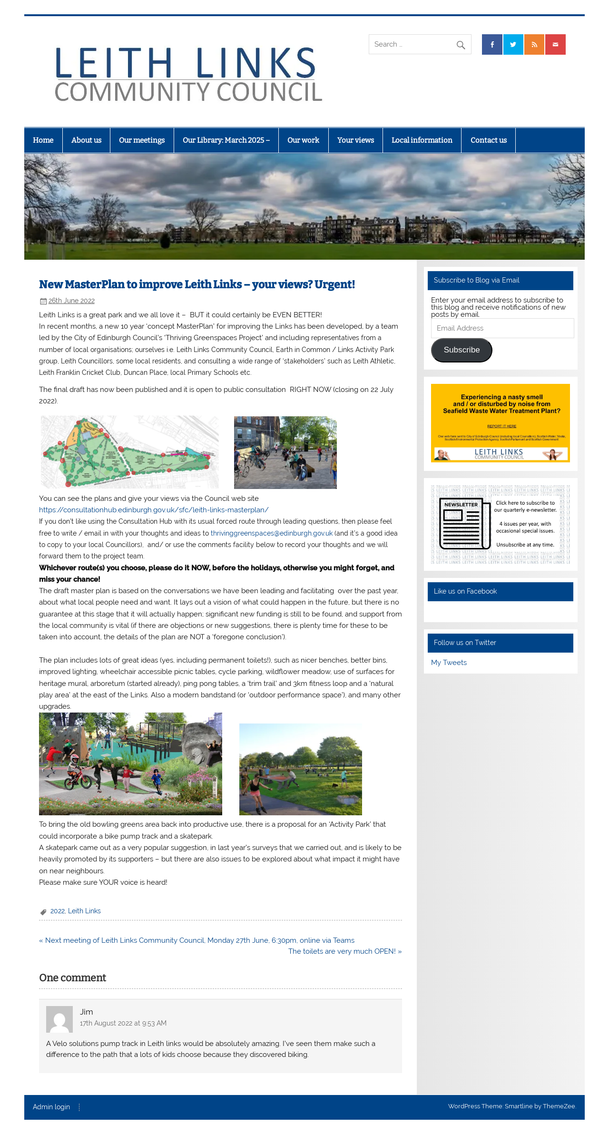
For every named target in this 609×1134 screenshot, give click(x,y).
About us (86, 140)
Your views (355, 140)
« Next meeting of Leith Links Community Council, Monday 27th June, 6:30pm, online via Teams (196, 940)
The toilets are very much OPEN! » (345, 951)
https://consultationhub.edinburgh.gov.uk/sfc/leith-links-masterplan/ (154, 510)
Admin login (51, 1107)
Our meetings (142, 140)
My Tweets (449, 662)
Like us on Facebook (465, 591)
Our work (303, 140)
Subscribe (462, 349)
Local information (422, 140)
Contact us (489, 140)
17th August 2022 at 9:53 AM (123, 1023)
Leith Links (84, 911)
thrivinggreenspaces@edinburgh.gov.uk (272, 533)
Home (43, 140)
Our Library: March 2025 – (226, 140)
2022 (57, 911)
